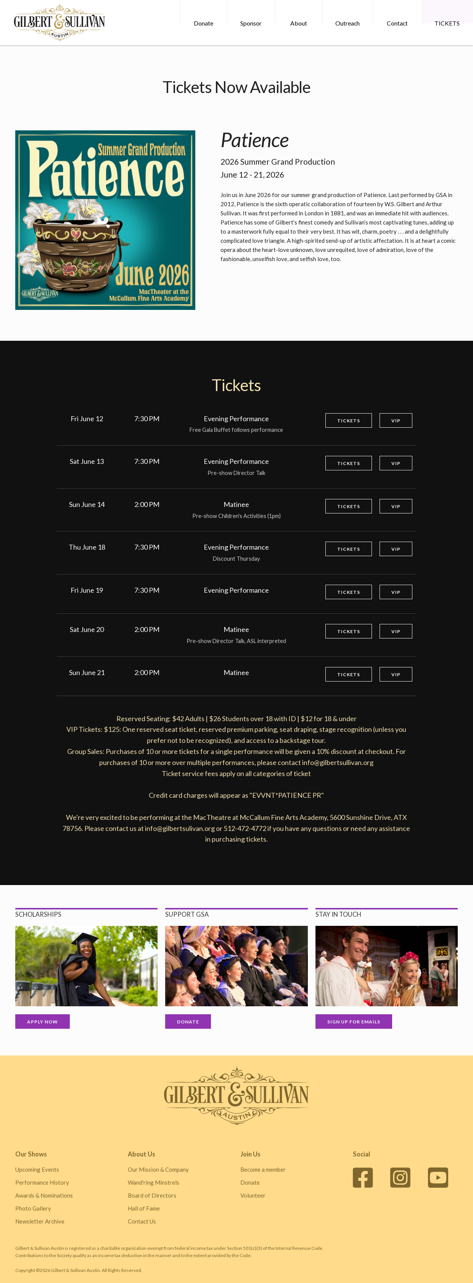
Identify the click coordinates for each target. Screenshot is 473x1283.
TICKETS (447, 23)
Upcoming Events (37, 1169)
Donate (203, 23)
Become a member (263, 1169)
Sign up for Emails (353, 1022)
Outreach (347, 23)
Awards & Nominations (44, 1195)
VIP (396, 420)
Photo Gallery (33, 1208)
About (298, 23)
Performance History (42, 1182)
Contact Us (142, 1221)
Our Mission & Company (158, 1169)
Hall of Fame (144, 1208)
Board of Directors (152, 1195)
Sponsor (250, 23)
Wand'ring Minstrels (153, 1182)
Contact (396, 23)
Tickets (348, 420)
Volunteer (252, 1195)
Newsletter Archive (39, 1221)
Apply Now (42, 1022)
